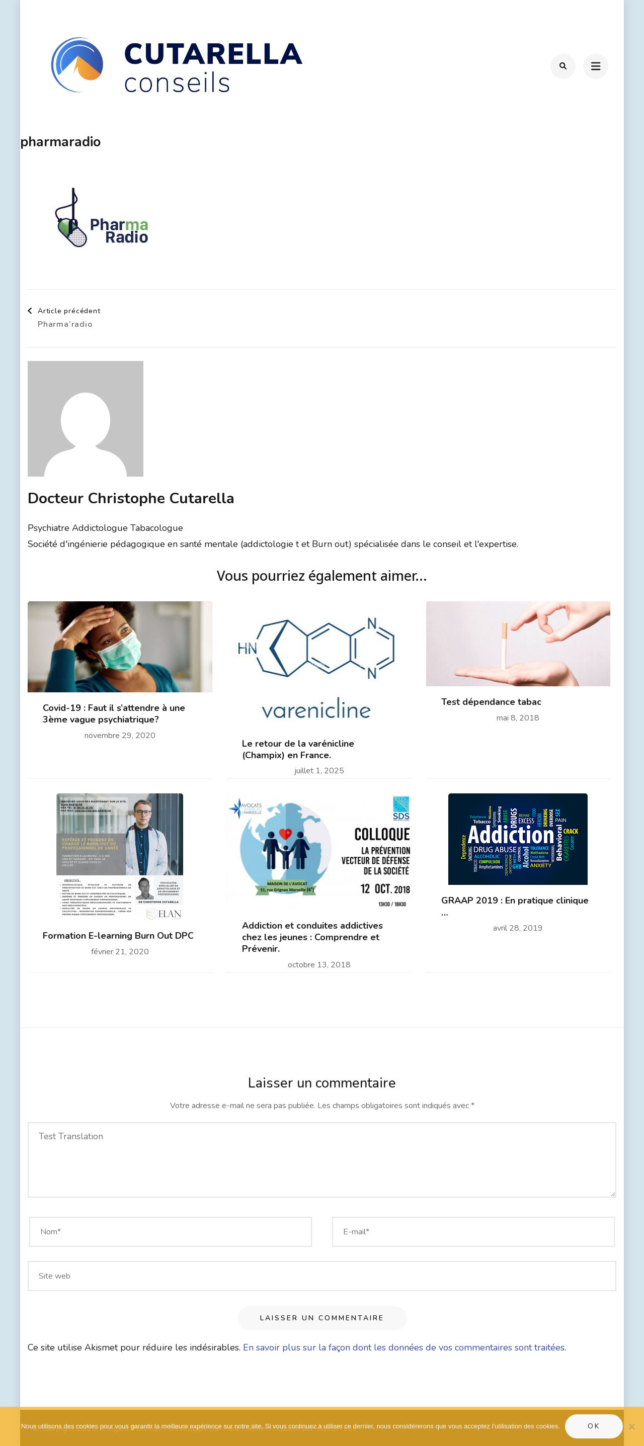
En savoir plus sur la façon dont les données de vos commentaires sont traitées (404, 1347)
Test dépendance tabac (491, 702)
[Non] (631, 1426)
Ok (594, 1426)
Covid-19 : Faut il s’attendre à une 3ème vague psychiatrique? (114, 714)
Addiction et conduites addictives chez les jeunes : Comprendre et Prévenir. (312, 937)
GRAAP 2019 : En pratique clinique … (515, 906)
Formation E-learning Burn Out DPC (118, 936)
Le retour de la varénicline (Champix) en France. (298, 749)
